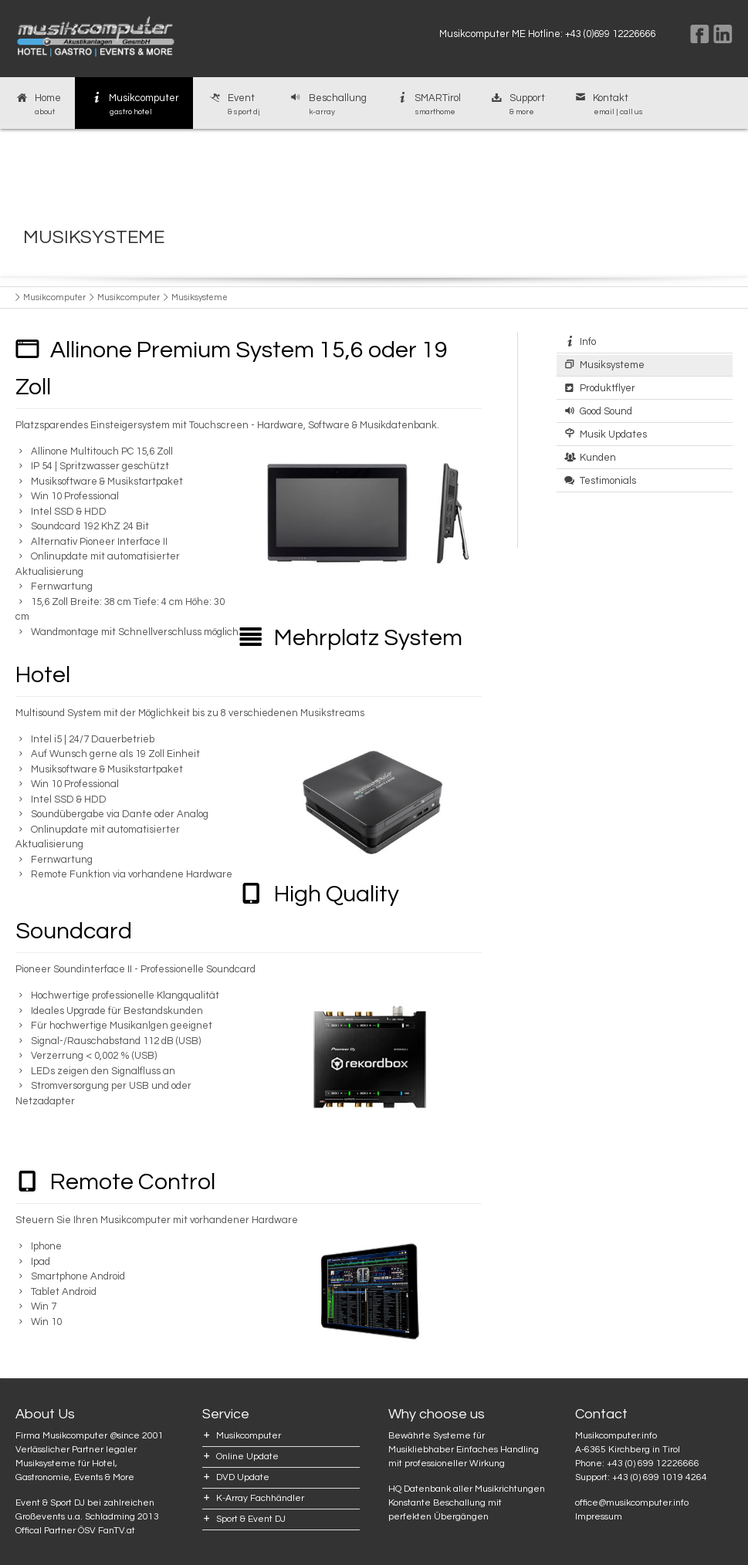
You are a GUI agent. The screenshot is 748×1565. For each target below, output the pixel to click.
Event (233, 105)
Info (588, 341)
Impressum (598, 1517)
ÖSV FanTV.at (106, 1531)
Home (37, 105)
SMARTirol (428, 105)
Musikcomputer (134, 105)
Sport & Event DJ (251, 1519)
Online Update (247, 1457)
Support (517, 105)
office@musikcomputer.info (632, 1503)
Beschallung (327, 105)
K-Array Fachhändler (260, 1498)
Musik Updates (613, 434)
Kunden (598, 457)
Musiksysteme (612, 365)
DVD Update (242, 1477)
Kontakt (608, 105)
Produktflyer (607, 388)
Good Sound (606, 411)
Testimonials (608, 480)
